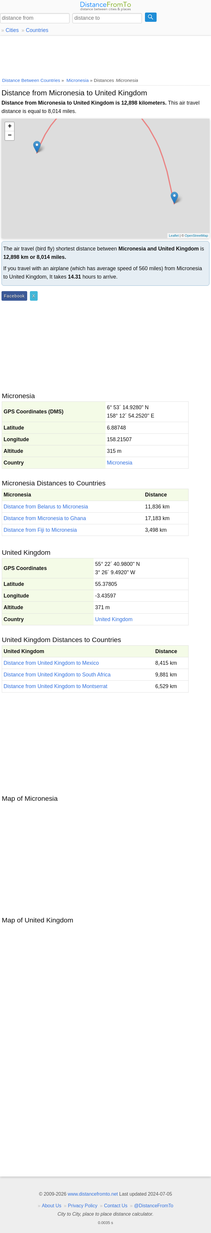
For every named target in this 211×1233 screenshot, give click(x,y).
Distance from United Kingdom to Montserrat (55, 686)
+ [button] (10, 126)
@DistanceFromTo (153, 1205)
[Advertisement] (105, 55)
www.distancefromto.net (93, 1194)
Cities (12, 30)
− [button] (10, 135)
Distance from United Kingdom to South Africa (57, 675)
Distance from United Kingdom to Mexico (51, 663)
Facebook (14, 296)
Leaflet (174, 235)
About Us (51, 1205)
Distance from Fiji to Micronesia (40, 530)
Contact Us (115, 1205)
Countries (37, 30)
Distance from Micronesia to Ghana (45, 518)
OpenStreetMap (196, 235)
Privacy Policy (82, 1205)
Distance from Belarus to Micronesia (46, 507)
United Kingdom (113, 619)
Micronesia (119, 463)
